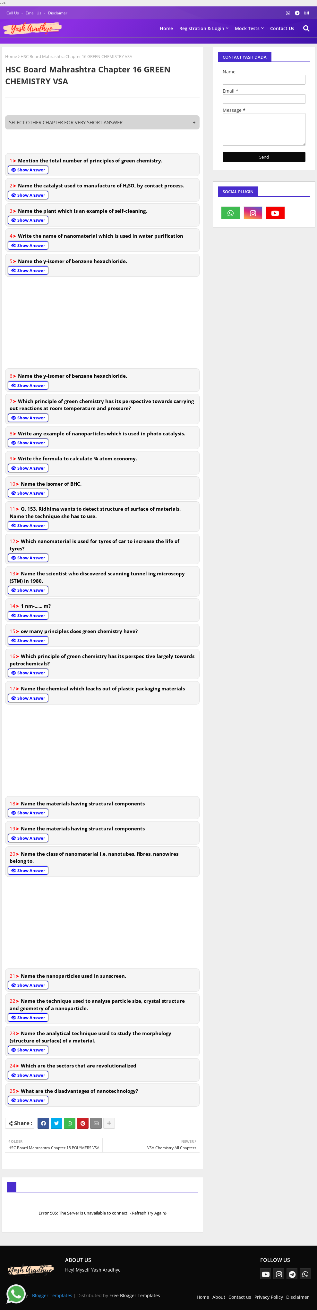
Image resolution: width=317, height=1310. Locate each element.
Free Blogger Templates (134, 1295)
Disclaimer (57, 13)
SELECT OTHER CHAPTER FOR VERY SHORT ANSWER (102, 122)
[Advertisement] (102, 322)
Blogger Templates (52, 1295)
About (218, 1297)
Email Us (34, 13)
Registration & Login (201, 28)
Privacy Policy (268, 1297)
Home (166, 28)
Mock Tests (247, 28)
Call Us (13, 13)
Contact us (282, 28)
